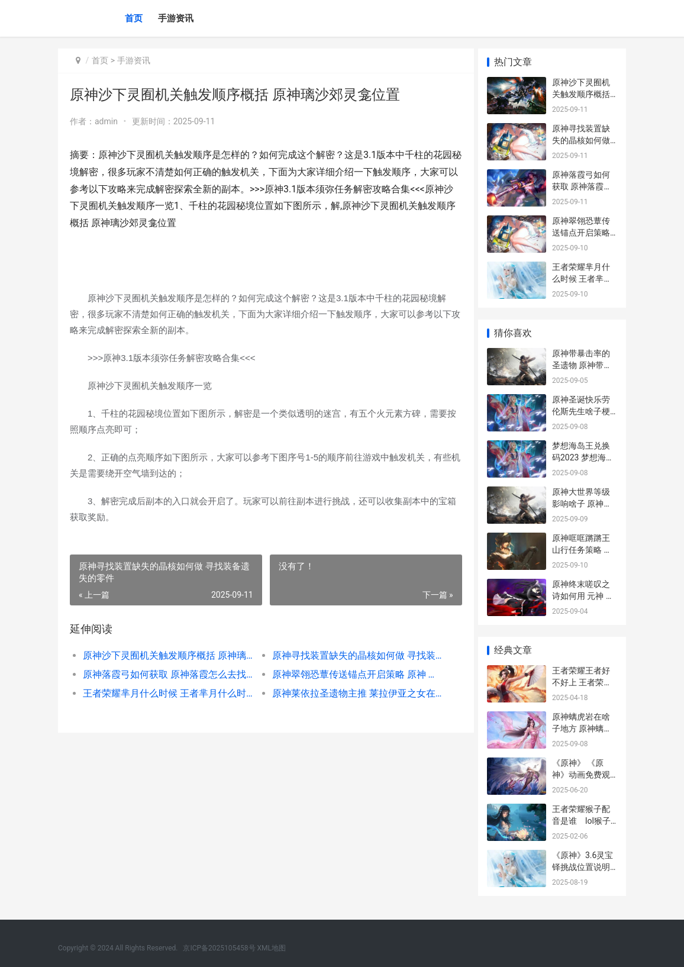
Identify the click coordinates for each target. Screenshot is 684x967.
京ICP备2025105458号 (219, 948)
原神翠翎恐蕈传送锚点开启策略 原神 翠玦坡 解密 (351, 674)
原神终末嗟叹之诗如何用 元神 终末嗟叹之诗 (583, 595)
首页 (134, 18)
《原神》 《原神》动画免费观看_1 (581, 774)
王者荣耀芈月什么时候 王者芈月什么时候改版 (166, 693)
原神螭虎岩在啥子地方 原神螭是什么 (582, 728)
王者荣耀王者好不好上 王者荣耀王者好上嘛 (582, 682)
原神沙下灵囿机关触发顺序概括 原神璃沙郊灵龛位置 (166, 655)
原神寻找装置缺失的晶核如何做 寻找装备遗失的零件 (351, 655)
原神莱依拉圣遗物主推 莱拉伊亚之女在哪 (351, 693)
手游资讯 (175, 18)
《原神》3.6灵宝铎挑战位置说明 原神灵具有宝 (582, 866)
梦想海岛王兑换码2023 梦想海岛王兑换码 (583, 457)
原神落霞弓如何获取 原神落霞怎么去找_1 (166, 674)
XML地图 (271, 948)
